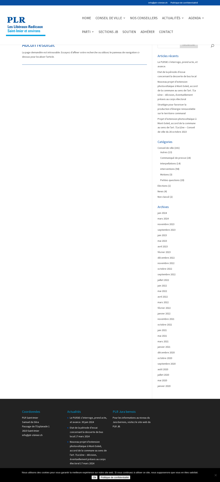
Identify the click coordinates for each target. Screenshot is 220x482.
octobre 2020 (165, 358)
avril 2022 (163, 296)
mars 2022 (163, 302)
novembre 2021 (166, 319)
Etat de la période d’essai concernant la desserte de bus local (86, 432)
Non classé (163, 196)
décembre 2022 (166, 257)
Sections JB (108, 32)
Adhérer (148, 32)
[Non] (215, 475)
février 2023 (164, 252)
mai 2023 (162, 240)
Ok (94, 477)
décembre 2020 (166, 352)
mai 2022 (162, 291)
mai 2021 (162, 335)
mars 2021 (163, 341)
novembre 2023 (166, 224)
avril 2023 (163, 246)
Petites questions (170, 180)
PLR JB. (116, 426)
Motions (164, 174)
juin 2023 (162, 235)
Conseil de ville (109, 18)
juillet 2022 (163, 280)
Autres (164, 152)
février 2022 (164, 307)
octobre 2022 (165, 268)
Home (86, 18)
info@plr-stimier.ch (158, 3)
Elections (163, 185)
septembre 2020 (166, 363)
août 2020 (163, 369)
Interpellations (168, 163)
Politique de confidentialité (184, 3)
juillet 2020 (163, 374)
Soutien (129, 32)
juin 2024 (162, 213)
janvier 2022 (164, 313)
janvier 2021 (164, 346)
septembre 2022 (166, 274)
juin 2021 (162, 330)
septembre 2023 (166, 229)
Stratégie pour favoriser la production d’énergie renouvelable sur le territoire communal (176, 109)
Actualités (171, 18)
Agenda (195, 18)
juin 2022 (162, 285)
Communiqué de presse (173, 157)
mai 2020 (162, 380)
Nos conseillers (144, 18)
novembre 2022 (166, 263)
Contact (166, 32)
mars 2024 (163, 218)
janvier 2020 (164, 386)
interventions (167, 169)
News (161, 191)
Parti (86, 32)
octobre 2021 (165, 324)
